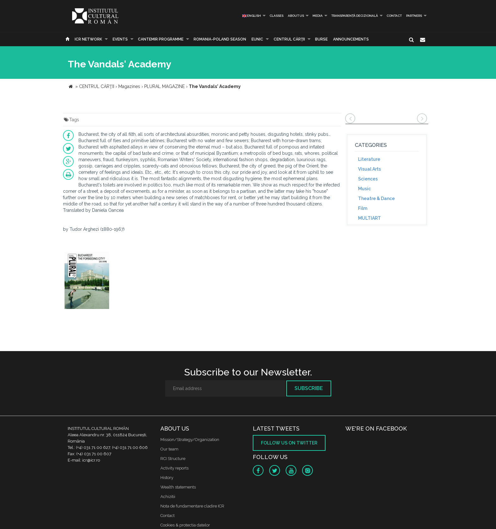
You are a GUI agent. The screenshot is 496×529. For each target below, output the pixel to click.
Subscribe (308, 388)
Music (364, 188)
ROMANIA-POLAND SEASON (220, 39)
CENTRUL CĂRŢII (289, 39)
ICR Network (88, 39)
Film (362, 208)
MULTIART (369, 218)
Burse (321, 39)
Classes (276, 15)
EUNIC (257, 39)
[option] (87, 281)
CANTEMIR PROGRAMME (160, 39)
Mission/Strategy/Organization (189, 439)
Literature (369, 159)
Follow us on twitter (289, 442)
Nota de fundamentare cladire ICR (192, 506)
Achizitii (167, 496)
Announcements (351, 39)
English (251, 15)
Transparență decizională (354, 15)
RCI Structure (172, 458)
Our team (169, 449)
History (166, 477)
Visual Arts (369, 169)
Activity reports (174, 468)
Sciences (368, 178)
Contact (394, 15)
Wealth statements (178, 487)
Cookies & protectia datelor (185, 525)
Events (120, 39)
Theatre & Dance (376, 198)
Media (318, 15)
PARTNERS (414, 15)
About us (296, 15)
